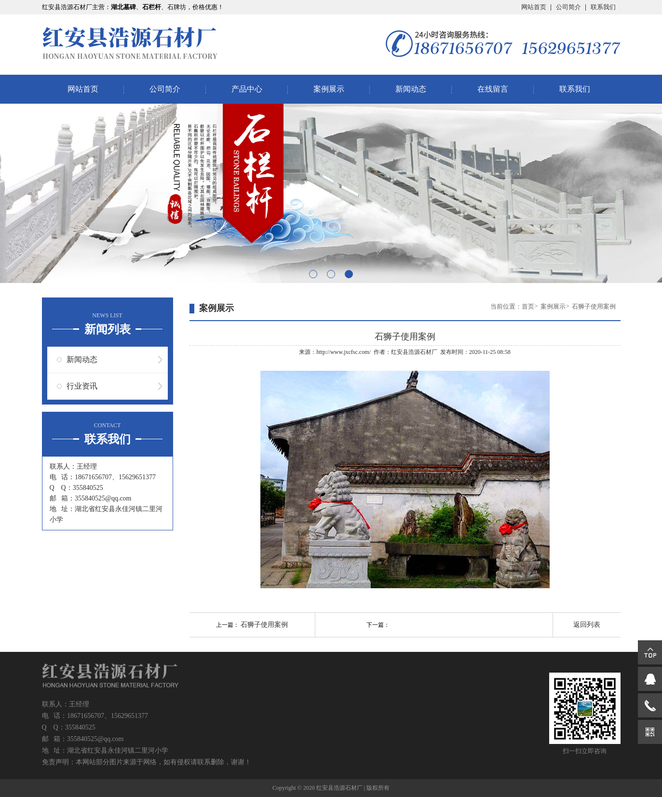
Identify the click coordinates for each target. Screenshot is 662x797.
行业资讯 (82, 386)
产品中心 (246, 89)
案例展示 (328, 89)
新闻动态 (410, 89)
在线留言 (492, 89)
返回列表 (586, 624)
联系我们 (603, 7)
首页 (528, 306)
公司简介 (568, 7)
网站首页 (533, 7)
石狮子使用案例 (594, 306)
